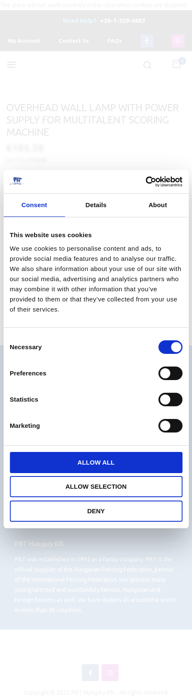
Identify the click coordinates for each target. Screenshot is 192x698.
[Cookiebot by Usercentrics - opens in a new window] (145, 181)
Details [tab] (96, 204)
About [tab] (158, 204)
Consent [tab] (34, 204)
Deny (96, 511)
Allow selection (96, 486)
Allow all (96, 462)
